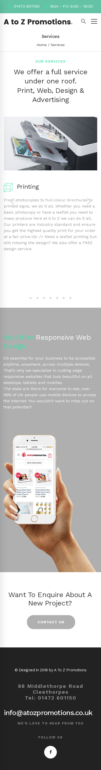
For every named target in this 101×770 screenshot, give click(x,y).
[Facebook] (50, 752)
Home (42, 45)
